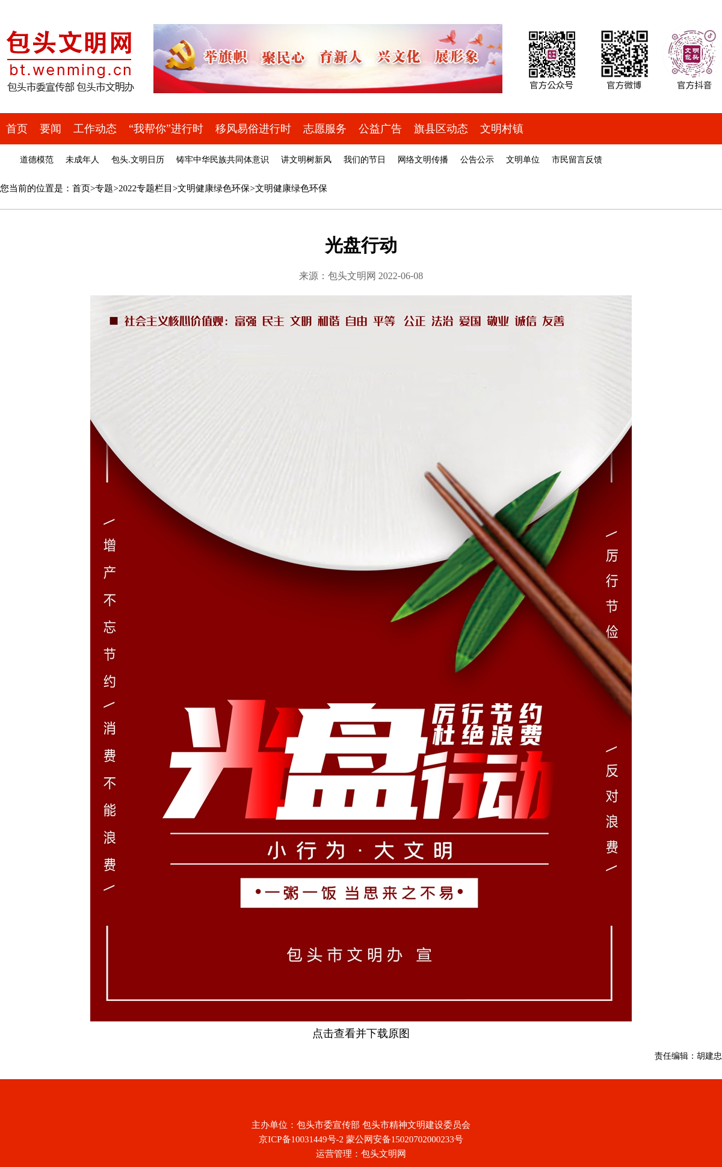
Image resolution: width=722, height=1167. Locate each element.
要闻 (50, 129)
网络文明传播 (423, 159)
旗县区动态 (441, 129)
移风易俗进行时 (253, 129)
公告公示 (477, 159)
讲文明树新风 (306, 159)
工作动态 (95, 129)
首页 (17, 129)
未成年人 (82, 159)
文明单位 (523, 159)
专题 (104, 188)
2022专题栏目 (146, 188)
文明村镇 (501, 129)
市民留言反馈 (577, 159)
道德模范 (37, 159)
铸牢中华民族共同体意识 (222, 159)
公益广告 (380, 129)
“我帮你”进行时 (166, 129)
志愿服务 (325, 129)
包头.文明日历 (137, 159)
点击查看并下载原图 (361, 1033)
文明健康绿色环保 (213, 188)
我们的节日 (365, 159)
